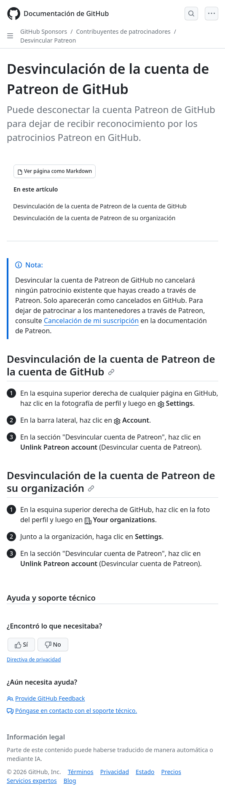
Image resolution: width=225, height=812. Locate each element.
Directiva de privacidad (34, 659)
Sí (21, 644)
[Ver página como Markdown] (54, 171)
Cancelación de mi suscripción (91, 320)
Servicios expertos (32, 781)
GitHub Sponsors (43, 31)
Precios (171, 772)
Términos (81, 772)
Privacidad (114, 772)
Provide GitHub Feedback (46, 698)
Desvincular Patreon (48, 40)
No (53, 644)
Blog (70, 781)
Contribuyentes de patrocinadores (123, 31)
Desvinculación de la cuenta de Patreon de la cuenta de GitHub (111, 365)
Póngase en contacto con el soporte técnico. (72, 711)
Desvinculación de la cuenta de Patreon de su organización (111, 481)
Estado (145, 772)
